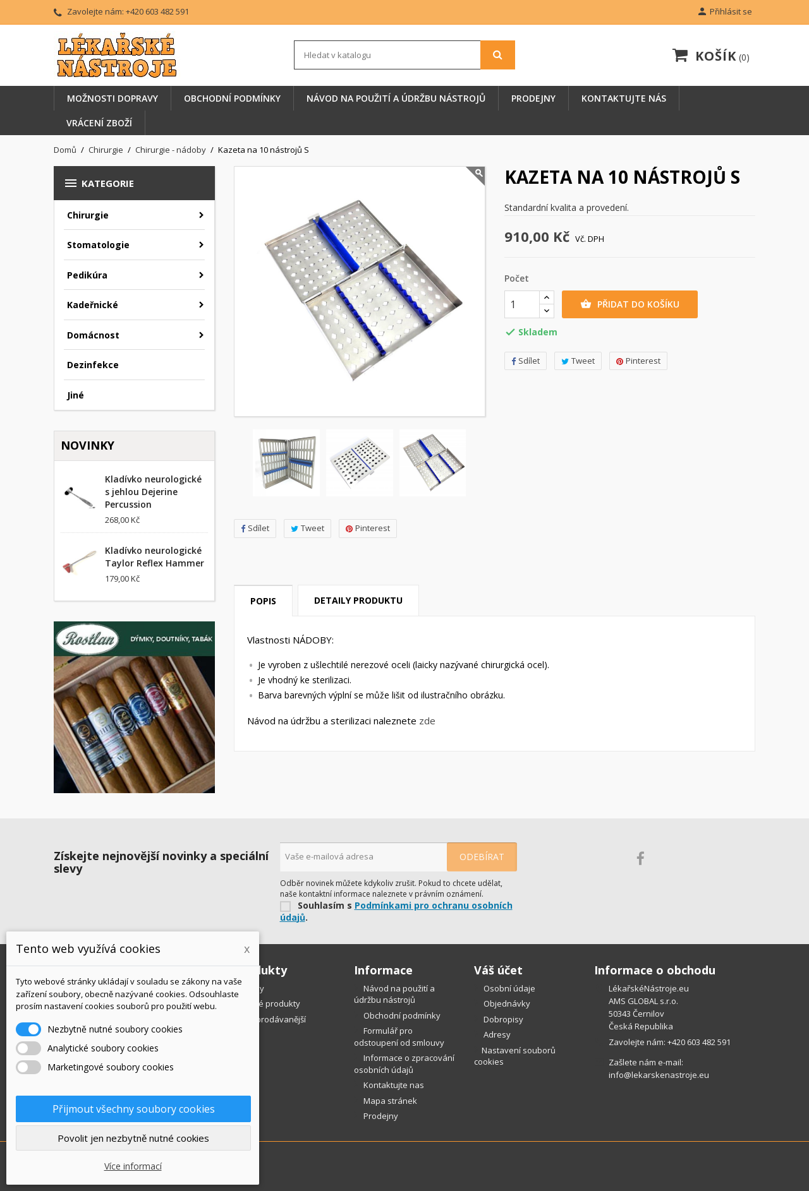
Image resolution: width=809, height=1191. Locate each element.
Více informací (133, 1166)
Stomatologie (98, 245)
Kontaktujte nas (393, 1085)
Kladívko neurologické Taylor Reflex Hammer (154, 556)
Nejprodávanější (273, 1019)
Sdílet (255, 528)
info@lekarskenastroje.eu (659, 1074)
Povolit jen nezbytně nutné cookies (133, 1138)
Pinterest (368, 528)
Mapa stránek (389, 1100)
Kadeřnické (92, 305)
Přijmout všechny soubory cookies (133, 1109)
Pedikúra (87, 275)
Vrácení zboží (99, 123)
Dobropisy (502, 1019)
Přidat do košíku (629, 304)
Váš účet (498, 970)
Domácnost (93, 335)
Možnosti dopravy (112, 98)
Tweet (307, 528)
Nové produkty (270, 1003)
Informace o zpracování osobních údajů (404, 1063)
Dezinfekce (93, 365)
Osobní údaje (508, 988)
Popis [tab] (263, 601)
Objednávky (506, 1003)
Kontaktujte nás (623, 98)
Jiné (75, 395)
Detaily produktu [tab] (358, 600)
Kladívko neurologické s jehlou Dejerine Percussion (153, 491)
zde (427, 720)
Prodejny (533, 98)
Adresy (496, 1034)
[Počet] (522, 304)
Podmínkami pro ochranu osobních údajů (396, 911)
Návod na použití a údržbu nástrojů (396, 98)
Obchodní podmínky (232, 98)
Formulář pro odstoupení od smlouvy (399, 1036)
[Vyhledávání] (404, 54)
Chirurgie (88, 215)
